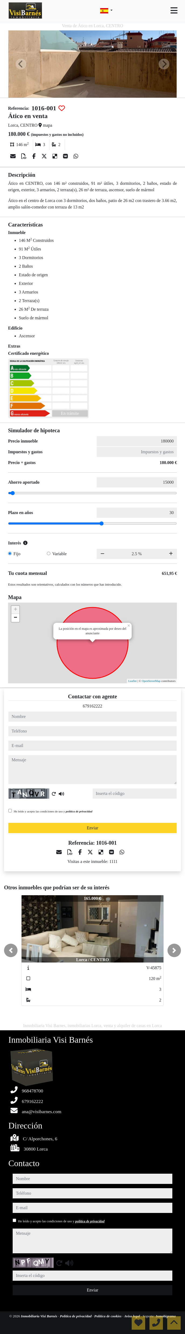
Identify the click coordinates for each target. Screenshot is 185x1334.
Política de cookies (108, 1316)
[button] (11, 950)
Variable (59, 553)
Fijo (16, 553)
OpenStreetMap (151, 680)
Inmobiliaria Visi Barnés (39, 1316)
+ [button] (15, 610)
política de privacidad (79, 811)
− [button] (15, 618)
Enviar (92, 828)
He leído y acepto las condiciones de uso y (53, 811)
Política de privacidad (76, 1316)
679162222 (92, 706)
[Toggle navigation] (174, 10)
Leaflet (132, 680)
